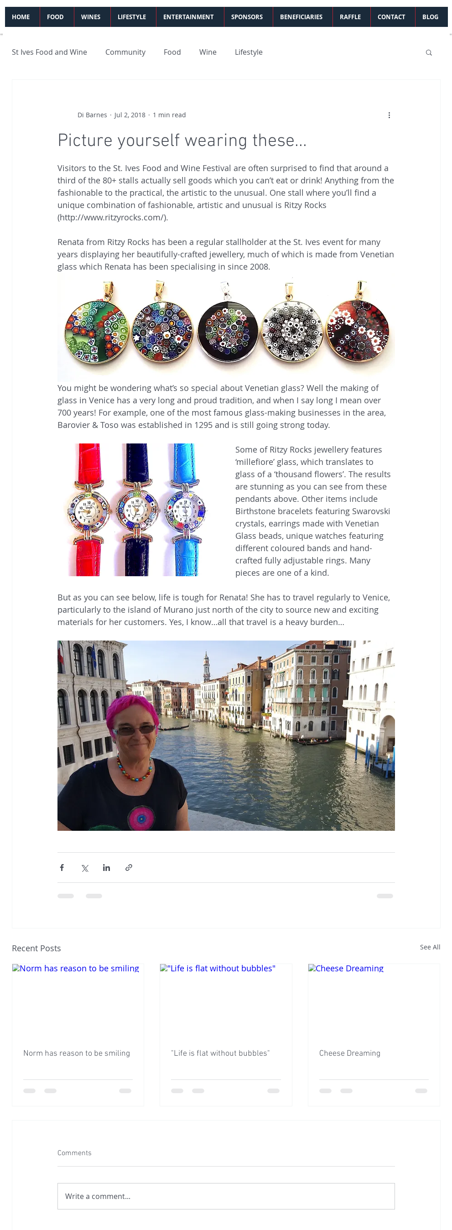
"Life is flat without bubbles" (220, 1053)
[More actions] (389, 114)
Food (172, 52)
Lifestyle (249, 52)
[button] (429, 52)
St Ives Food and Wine (49, 52)
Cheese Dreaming (349, 1053)
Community (125, 52)
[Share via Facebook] (61, 867)
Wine (208, 52)
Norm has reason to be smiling (76, 1053)
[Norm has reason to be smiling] (78, 1001)
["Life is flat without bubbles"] (226, 1001)
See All (430, 947)
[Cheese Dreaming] (374, 1001)
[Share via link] (129, 867)
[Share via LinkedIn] (106, 867)
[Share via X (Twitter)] (84, 867)
